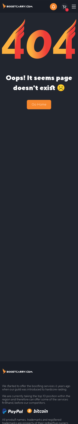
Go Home (39, 104)
